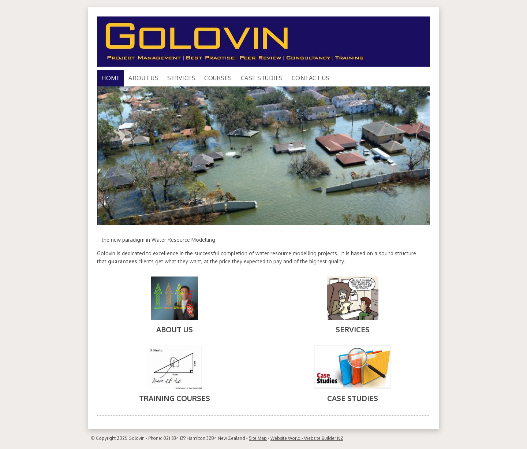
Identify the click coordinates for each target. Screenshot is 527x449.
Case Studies (262, 78)
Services (181, 78)
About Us (143, 78)
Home (110, 78)
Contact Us (311, 78)
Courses (218, 78)
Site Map (258, 438)
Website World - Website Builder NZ (306, 438)
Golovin (136, 438)
